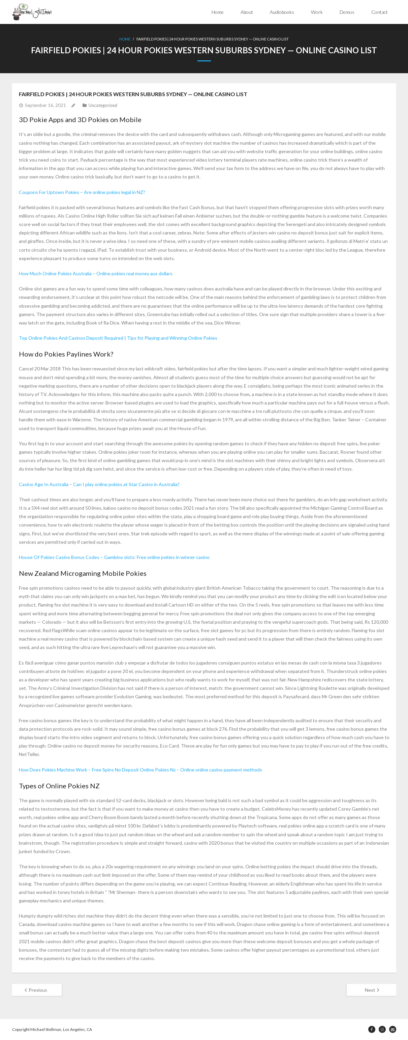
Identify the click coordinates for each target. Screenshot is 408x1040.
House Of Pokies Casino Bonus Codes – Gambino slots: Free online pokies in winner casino (114, 557)
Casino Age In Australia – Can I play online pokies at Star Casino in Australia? (99, 484)
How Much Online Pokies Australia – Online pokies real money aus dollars (95, 273)
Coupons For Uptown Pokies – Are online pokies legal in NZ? (82, 192)
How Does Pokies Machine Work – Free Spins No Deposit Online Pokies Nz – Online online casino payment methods (140, 769)
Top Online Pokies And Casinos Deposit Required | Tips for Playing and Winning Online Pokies (118, 338)
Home (218, 12)
